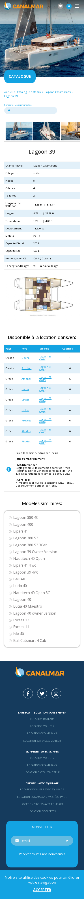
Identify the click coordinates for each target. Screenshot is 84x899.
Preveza (26, 420)
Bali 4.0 (19, 579)
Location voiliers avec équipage (42, 789)
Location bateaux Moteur (42, 772)
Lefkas (25, 399)
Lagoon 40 (22, 599)
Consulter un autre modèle (18, 104)
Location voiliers (42, 726)
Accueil (8, 92)
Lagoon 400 (23, 524)
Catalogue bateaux (29, 92)
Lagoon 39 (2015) (45, 378)
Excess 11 (21, 627)
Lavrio (25, 389)
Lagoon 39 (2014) (45, 358)
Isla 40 (18, 634)
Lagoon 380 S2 (25, 538)
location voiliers (42, 757)
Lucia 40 (20, 586)
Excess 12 (21, 620)
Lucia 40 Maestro (27, 606)
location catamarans (42, 765)
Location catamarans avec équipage (42, 796)
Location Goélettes (42, 811)
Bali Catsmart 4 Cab (29, 640)
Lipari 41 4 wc (24, 565)
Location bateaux (42, 719)
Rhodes (26, 431)
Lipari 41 (20, 531)
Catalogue (20, 76)
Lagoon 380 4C (25, 517)
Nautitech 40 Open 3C (31, 593)
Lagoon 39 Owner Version (35, 552)
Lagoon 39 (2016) (45, 410)
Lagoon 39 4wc (25, 572)
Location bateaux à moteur (42, 740)
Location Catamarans (42, 733)
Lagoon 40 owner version (34, 613)
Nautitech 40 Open (29, 558)
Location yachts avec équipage (42, 804)
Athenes (26, 378)
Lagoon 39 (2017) (45, 368)
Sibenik (26, 357)
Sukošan (26, 368)
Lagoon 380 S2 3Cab (30, 545)
